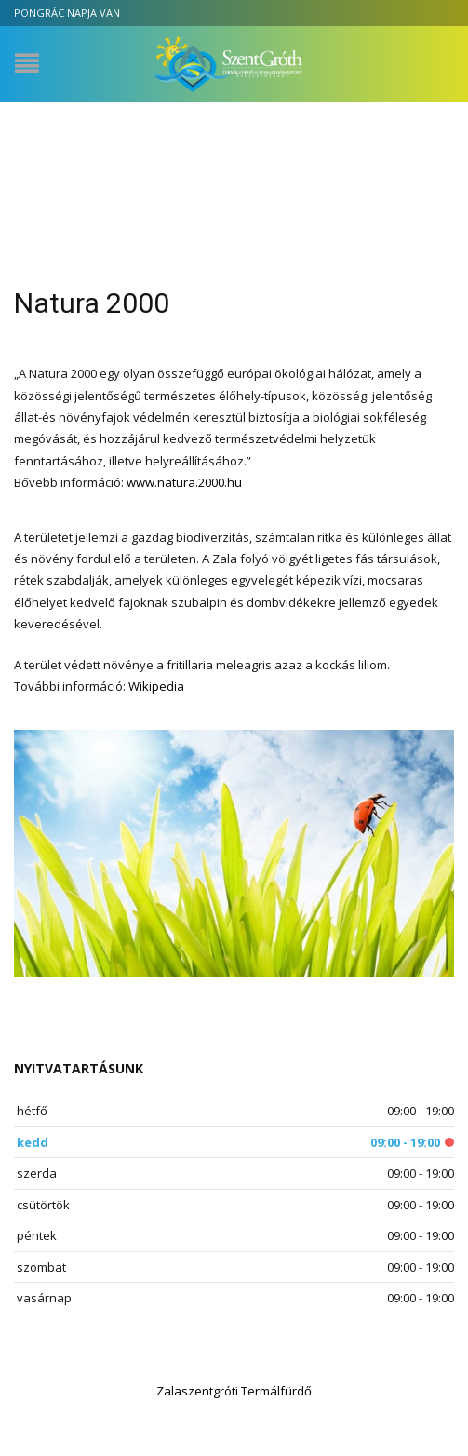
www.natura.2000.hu (184, 482)
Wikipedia (156, 686)
